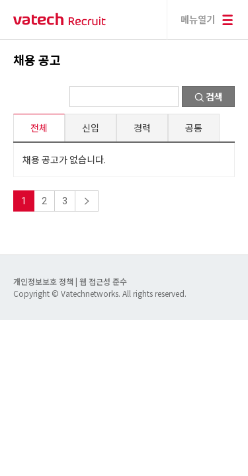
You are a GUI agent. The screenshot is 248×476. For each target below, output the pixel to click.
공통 (193, 127)
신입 (90, 127)
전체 (39, 127)
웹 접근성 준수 (103, 281)
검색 (208, 96)
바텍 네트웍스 (59, 19)
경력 (142, 127)
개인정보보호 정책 (44, 281)
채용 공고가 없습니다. (64, 159)
